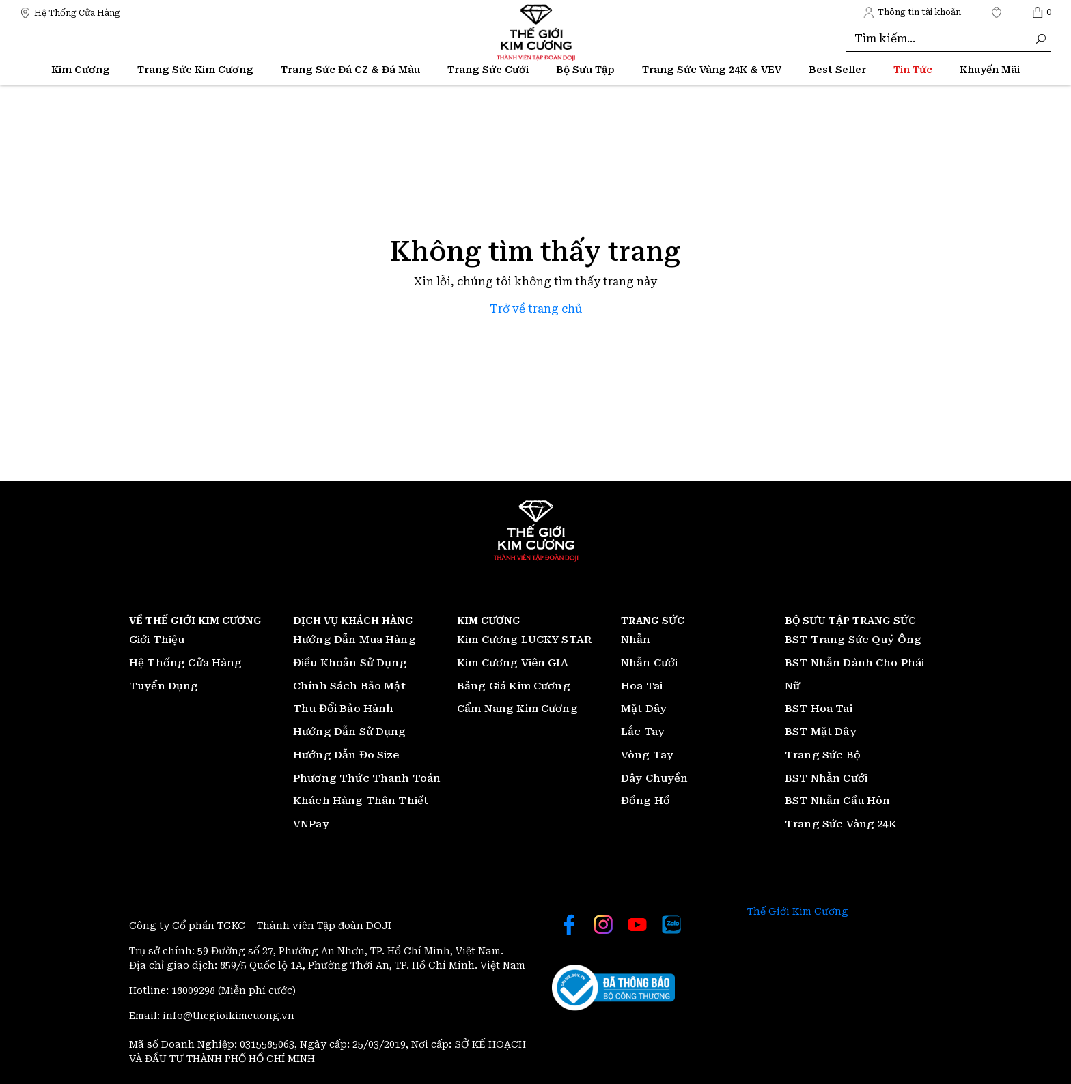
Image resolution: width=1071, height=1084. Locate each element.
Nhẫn (636, 639)
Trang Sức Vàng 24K (841, 824)
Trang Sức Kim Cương (195, 69)
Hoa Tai (642, 686)
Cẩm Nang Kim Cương (517, 708)
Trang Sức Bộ (823, 755)
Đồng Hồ (645, 801)
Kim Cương (80, 69)
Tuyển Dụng (164, 686)
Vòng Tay (647, 755)
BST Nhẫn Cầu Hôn (837, 801)
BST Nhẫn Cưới (826, 778)
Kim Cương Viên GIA (512, 663)
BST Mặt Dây (821, 732)
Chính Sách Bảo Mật (349, 686)
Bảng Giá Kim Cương (513, 686)
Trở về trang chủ (536, 308)
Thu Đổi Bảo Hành (343, 708)
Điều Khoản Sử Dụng (350, 663)
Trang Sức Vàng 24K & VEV (711, 69)
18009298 (194, 990)
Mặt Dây (644, 708)
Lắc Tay (643, 732)
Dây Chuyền (654, 778)
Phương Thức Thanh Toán (367, 778)
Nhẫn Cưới (649, 663)
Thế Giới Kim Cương (797, 911)
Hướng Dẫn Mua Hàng (354, 639)
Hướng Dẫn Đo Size (346, 755)
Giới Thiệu (157, 639)
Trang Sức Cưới (488, 69)
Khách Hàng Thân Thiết (360, 801)
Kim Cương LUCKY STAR (524, 639)
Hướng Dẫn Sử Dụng (349, 732)
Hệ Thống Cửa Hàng (185, 663)
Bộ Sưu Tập (585, 69)
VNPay (311, 824)
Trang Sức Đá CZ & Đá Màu (350, 69)
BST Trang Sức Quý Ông (853, 639)
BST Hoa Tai (818, 708)
